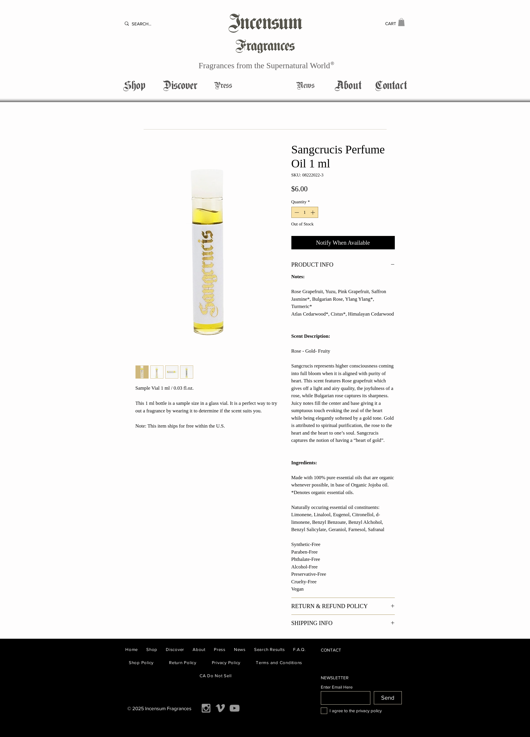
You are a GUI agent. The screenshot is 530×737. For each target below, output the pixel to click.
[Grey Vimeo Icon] (220, 708)
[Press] (223, 86)
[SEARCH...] (148, 23)
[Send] (388, 697)
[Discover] (180, 86)
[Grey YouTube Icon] (234, 708)
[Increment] (313, 212)
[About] (348, 86)
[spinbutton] (304, 212)
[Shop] (134, 86)
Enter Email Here (337, 687)
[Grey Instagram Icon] (206, 708)
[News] (305, 86)
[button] (401, 22)
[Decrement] (296, 212)
